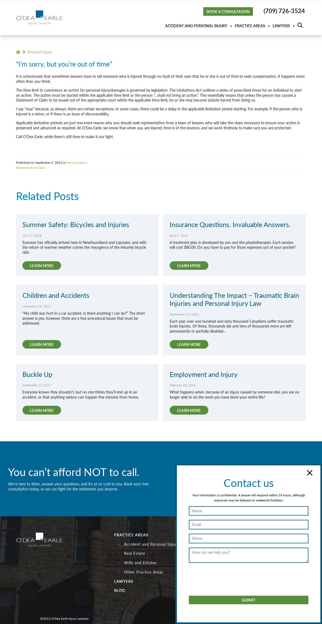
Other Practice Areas (143, 572)
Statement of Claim (31, 167)
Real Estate (134, 553)
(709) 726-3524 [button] (284, 11)
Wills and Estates (140, 562)
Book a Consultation (228, 11)
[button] (300, 25)
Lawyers (281, 25)
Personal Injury (39, 51)
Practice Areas (250, 25)
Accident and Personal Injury (196, 25)
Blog (119, 590)
